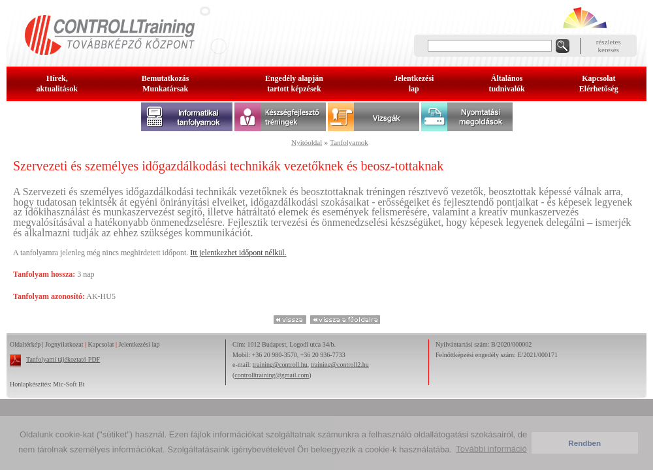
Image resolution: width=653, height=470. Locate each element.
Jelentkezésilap (414, 83)
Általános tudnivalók (506, 83)
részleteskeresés (608, 46)
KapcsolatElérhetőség (598, 83)
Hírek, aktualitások (57, 83)
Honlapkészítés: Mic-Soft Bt (47, 384)
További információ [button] (491, 449)
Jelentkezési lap (139, 344)
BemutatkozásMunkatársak (165, 83)
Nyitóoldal (306, 142)
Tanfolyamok (349, 142)
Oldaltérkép (25, 344)
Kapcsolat (101, 344)
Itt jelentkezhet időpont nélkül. (238, 252)
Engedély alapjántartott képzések (294, 83)
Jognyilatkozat (64, 344)
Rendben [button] (584, 443)
